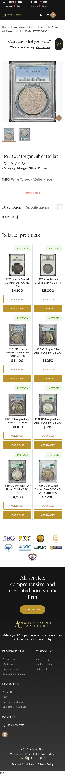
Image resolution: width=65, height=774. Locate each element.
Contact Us (32, 609)
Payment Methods (13, 701)
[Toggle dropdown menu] (60, 207)
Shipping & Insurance (15, 706)
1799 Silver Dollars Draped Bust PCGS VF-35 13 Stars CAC (48, 489)
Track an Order (43, 664)
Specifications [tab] (37, 207)
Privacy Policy (10, 669)
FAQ (5, 697)
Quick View (17, 299)
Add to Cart (17, 308)
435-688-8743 (15, 725)
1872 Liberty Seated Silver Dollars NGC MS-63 (17, 283)
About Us (8, 692)
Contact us (43, 47)
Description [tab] (11, 207)
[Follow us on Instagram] (5, 734)
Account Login (43, 659)
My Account (9, 664)
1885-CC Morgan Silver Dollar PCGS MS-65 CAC (17, 489)
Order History (43, 669)
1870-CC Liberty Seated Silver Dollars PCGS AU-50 (17, 353)
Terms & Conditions (14, 673)
